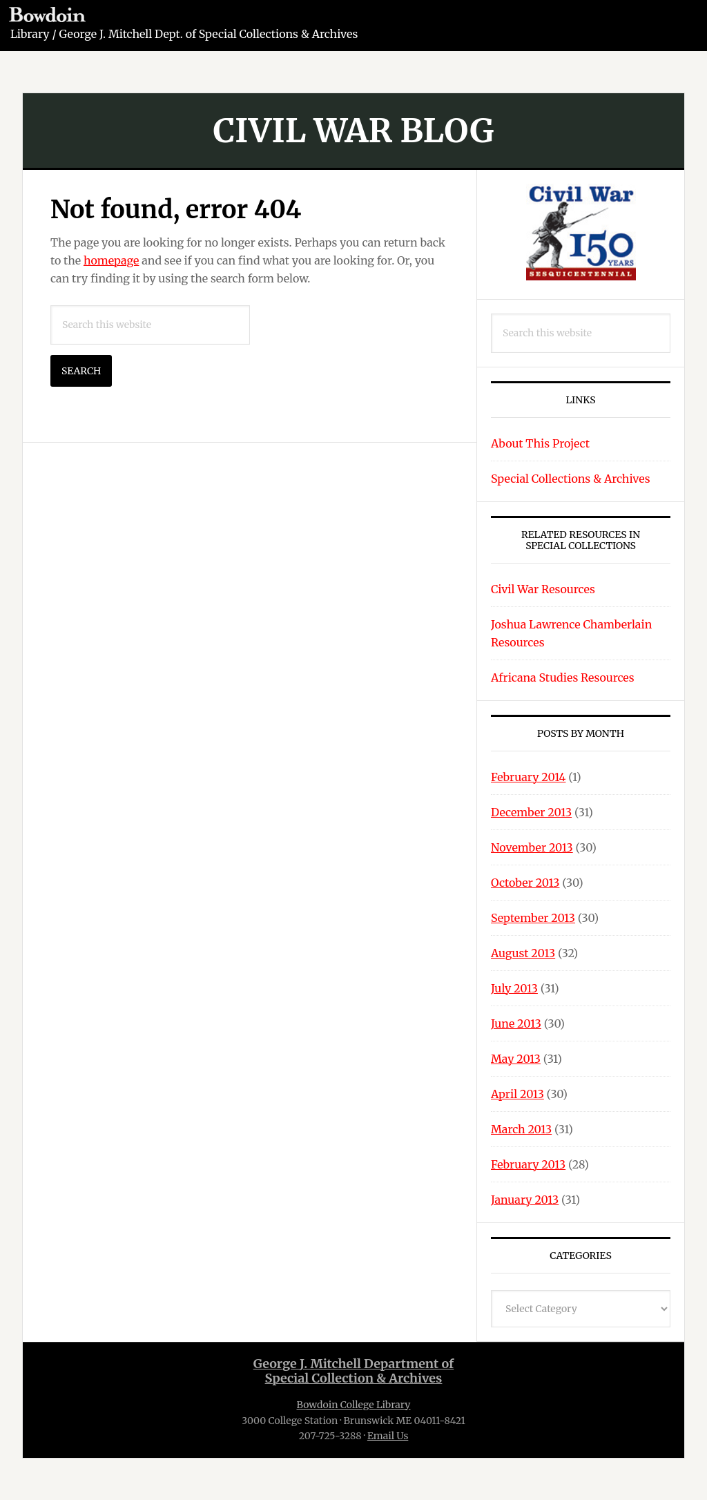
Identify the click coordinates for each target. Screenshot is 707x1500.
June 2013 (516, 1023)
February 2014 (528, 777)
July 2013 (514, 988)
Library (30, 34)
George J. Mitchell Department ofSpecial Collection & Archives (353, 1371)
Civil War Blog (353, 130)
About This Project (540, 443)
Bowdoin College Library (354, 1404)
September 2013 (533, 918)
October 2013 (525, 883)
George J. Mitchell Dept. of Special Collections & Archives (208, 34)
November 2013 (532, 847)
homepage (111, 260)
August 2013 (523, 953)
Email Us (387, 1436)
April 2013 (517, 1094)
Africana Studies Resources (563, 677)
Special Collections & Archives (570, 478)
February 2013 (528, 1164)
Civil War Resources (543, 589)
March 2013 (521, 1129)
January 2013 (525, 1199)
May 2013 (516, 1059)
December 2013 (531, 812)
